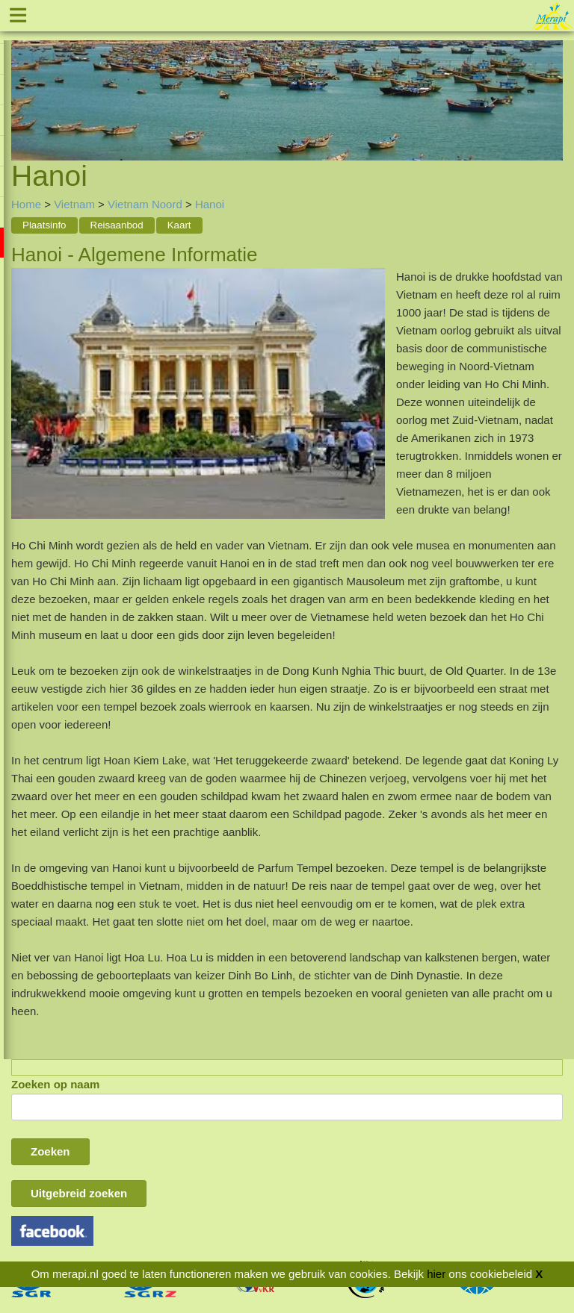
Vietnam (74, 204)
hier (436, 1273)
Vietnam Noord (145, 204)
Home (26, 204)
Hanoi (209, 204)
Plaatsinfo (44, 225)
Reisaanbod (117, 225)
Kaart (179, 225)
